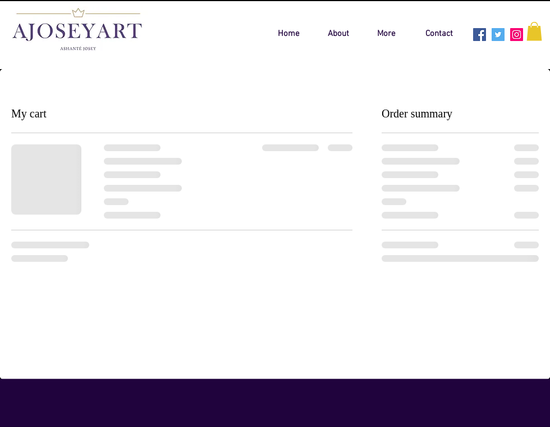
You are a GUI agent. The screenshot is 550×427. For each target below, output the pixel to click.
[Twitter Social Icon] (498, 34)
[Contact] (439, 34)
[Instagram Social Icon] (516, 34)
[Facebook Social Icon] (479, 34)
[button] (534, 31)
